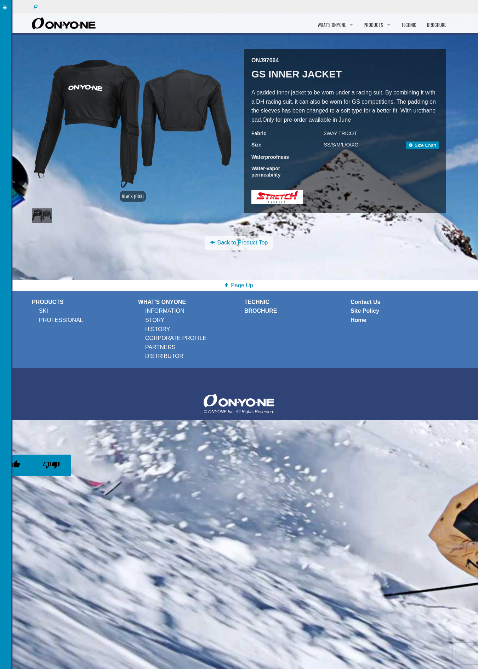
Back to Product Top (239, 243)
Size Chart (422, 145)
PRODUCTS (373, 24)
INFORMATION (164, 311)
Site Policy (365, 311)
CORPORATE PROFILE (175, 338)
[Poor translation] (51, 465)
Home (358, 320)
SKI (43, 311)
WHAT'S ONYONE (332, 24)
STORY (155, 320)
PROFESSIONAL (61, 320)
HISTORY (157, 329)
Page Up (242, 285)
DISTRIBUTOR (164, 356)
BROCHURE (436, 24)
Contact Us (365, 302)
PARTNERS (160, 347)
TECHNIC (408, 24)
